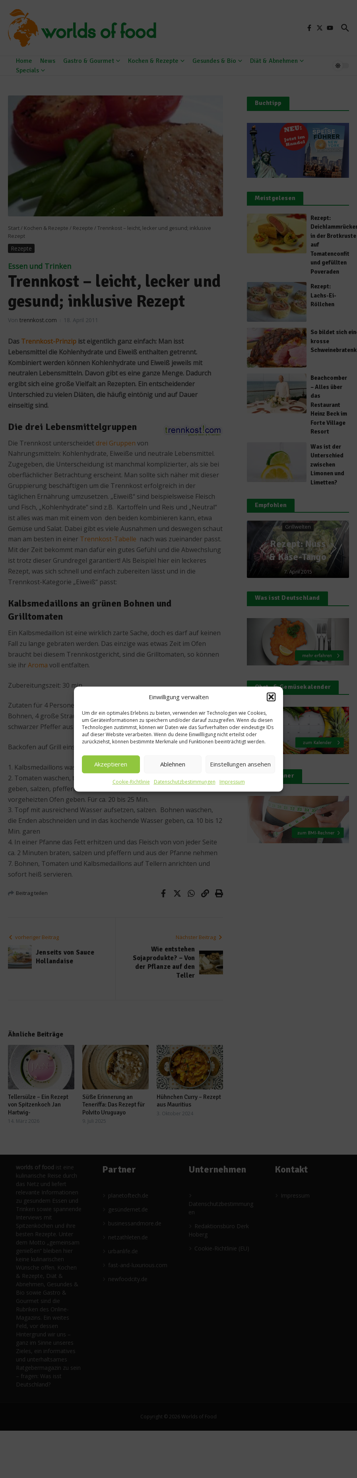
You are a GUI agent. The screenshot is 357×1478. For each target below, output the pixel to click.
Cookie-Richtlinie (131, 781)
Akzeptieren (110, 764)
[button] (271, 697)
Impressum (232, 781)
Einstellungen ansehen (240, 764)
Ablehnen (172, 764)
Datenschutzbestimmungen (184, 781)
